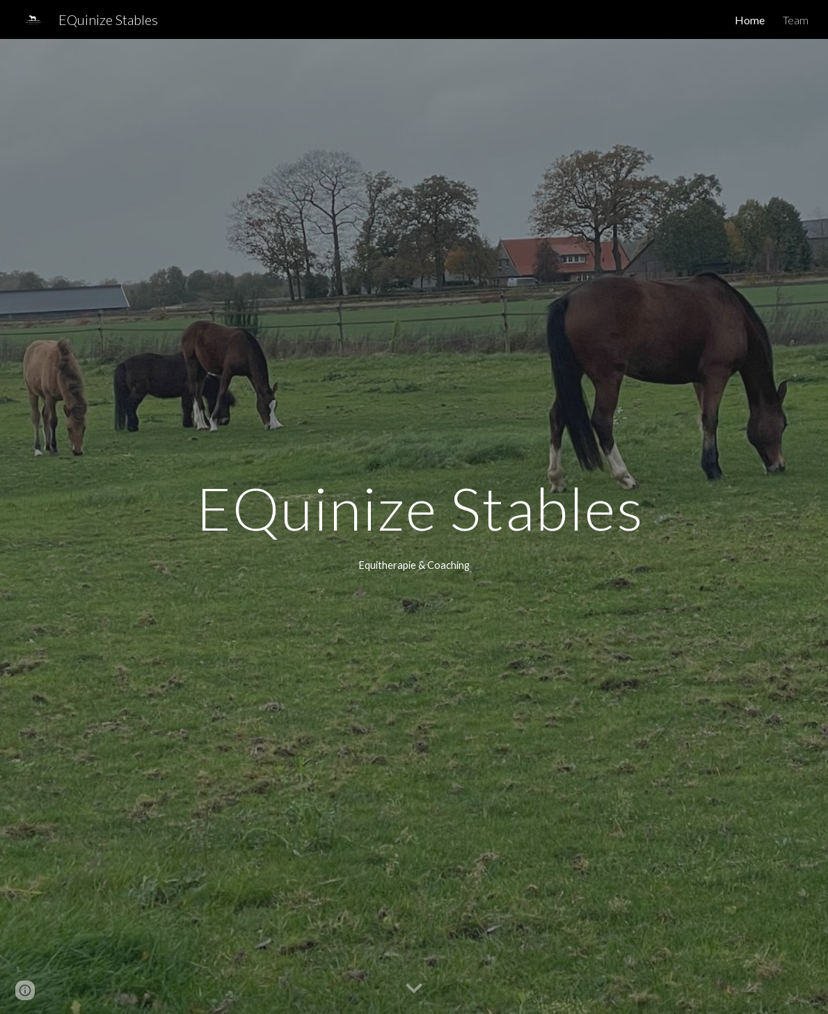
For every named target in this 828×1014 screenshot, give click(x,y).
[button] (414, 989)
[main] (414, 508)
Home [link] (750, 19)
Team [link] (796, 19)
